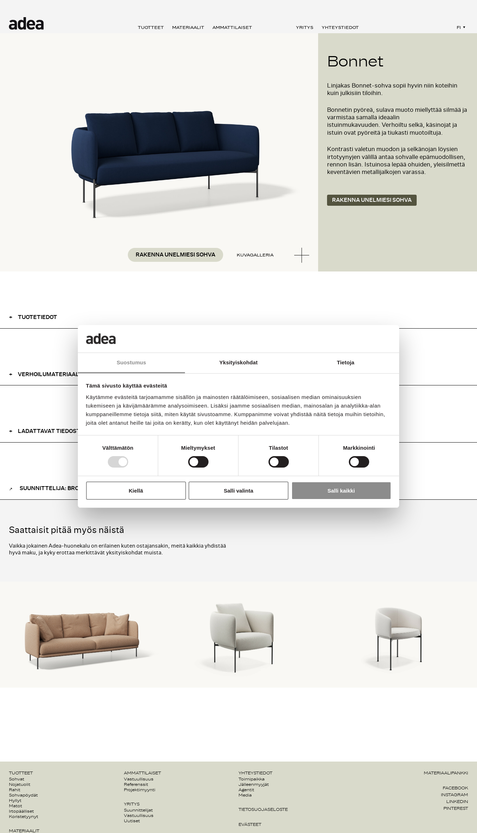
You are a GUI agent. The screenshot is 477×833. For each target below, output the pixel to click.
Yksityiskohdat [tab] (238, 362)
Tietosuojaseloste (263, 809)
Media (245, 795)
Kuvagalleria (255, 255)
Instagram (454, 795)
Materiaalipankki (446, 773)
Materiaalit (188, 27)
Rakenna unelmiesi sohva (175, 255)
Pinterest (455, 808)
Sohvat (16, 779)
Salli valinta (238, 491)
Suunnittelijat (138, 810)
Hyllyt (15, 800)
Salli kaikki (341, 491)
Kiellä (136, 491)
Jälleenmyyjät (254, 784)
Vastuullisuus (139, 779)
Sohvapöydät (23, 795)
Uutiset (132, 821)
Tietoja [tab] (346, 362)
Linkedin (457, 801)
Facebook (455, 788)
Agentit (246, 790)
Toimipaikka (252, 779)
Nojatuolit (19, 784)
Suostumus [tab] (131, 362)
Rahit (14, 790)
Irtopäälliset (21, 811)
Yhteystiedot (340, 27)
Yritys (304, 27)
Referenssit (136, 784)
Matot (15, 806)
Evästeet (250, 824)
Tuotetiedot (37, 317)
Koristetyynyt (23, 816)
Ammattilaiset (232, 27)
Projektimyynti (139, 790)
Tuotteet (151, 27)
